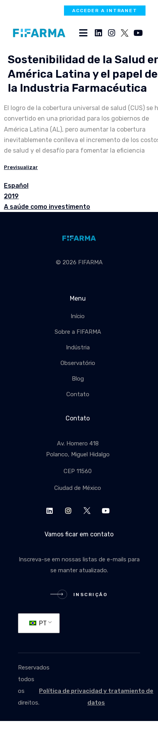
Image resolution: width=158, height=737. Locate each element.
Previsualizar (21, 167)
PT (38, 623)
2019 (11, 196)
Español (16, 185)
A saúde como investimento (47, 206)
